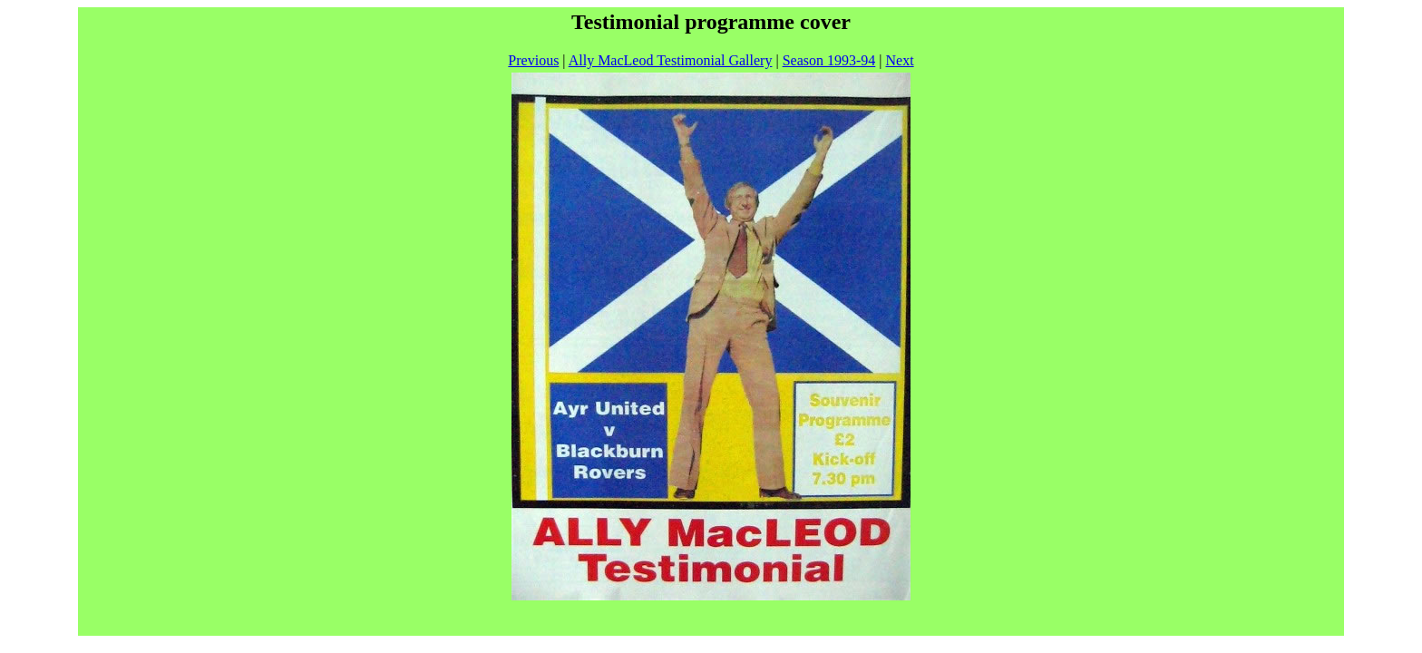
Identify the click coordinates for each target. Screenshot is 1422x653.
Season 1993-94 (829, 60)
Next (900, 60)
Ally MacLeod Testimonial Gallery (671, 60)
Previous (533, 60)
